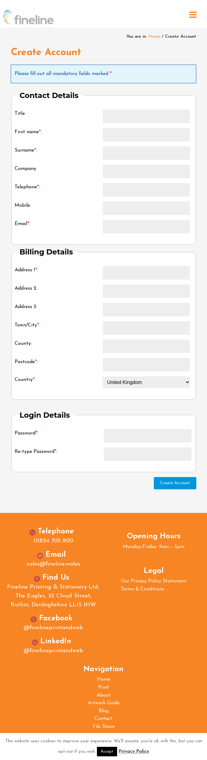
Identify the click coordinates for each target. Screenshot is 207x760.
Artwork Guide (104, 703)
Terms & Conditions (142, 589)
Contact (103, 718)
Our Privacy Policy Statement (154, 581)
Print (103, 687)
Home (154, 36)
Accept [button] (107, 752)
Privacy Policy (134, 751)
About (104, 695)
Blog (104, 711)
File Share (104, 726)
